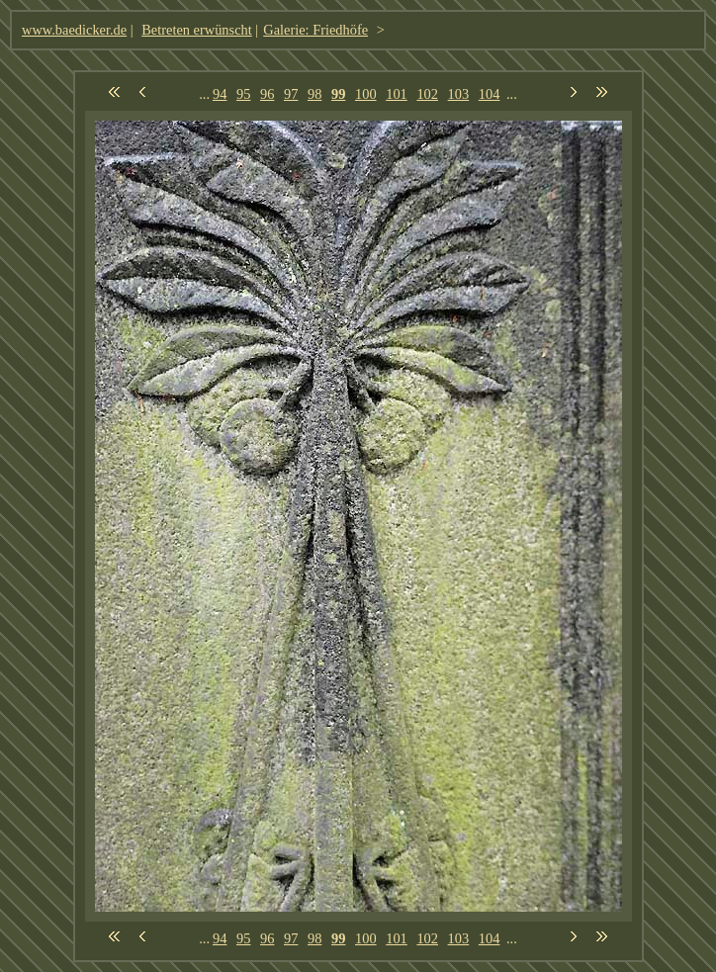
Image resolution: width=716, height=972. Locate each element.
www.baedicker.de (74, 30)
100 (366, 94)
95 (243, 94)
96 (267, 94)
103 (459, 94)
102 (427, 94)
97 (291, 94)
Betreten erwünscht (196, 30)
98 (314, 94)
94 (219, 94)
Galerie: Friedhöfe (315, 30)
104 (489, 94)
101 (396, 94)
